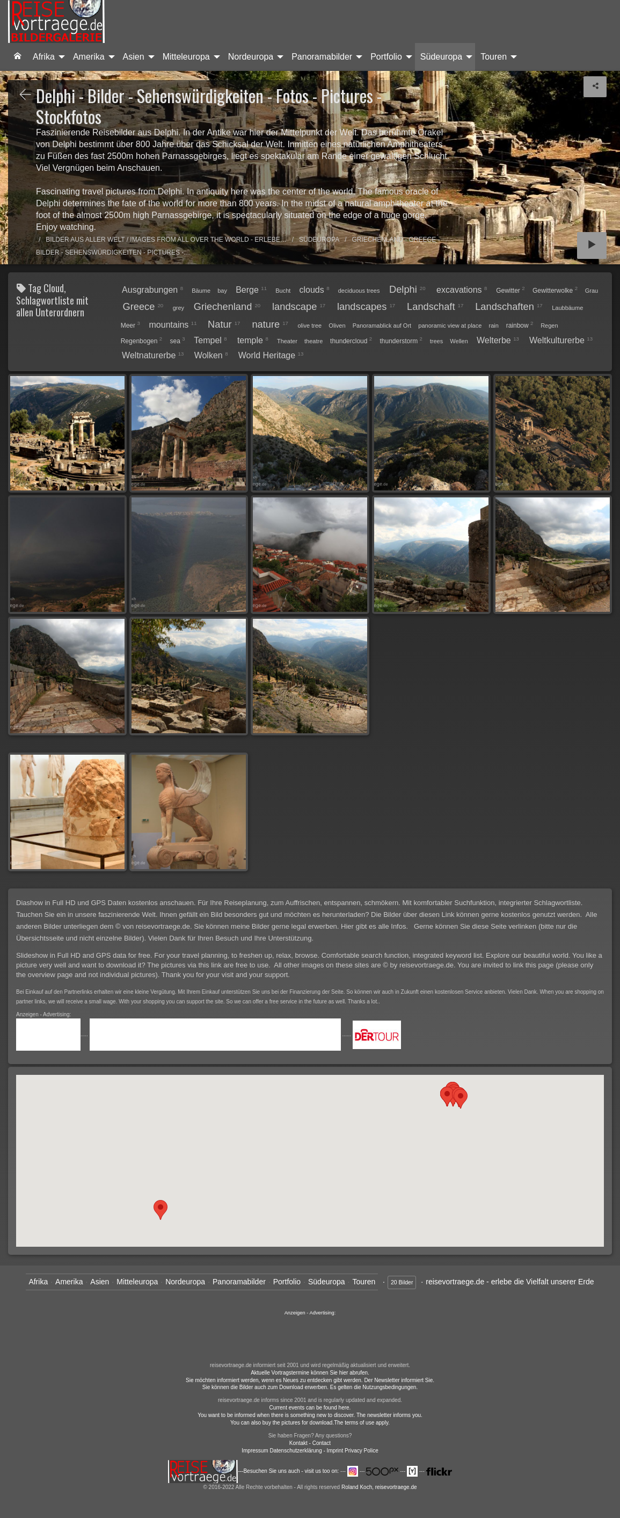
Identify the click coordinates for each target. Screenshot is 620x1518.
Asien (133, 56)
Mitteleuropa (186, 56)
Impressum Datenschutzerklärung (282, 1451)
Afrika (44, 56)
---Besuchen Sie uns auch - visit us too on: (254, 1471)
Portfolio (386, 56)
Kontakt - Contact (310, 1443)
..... (53, 1034)
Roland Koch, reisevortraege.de (379, 1487)
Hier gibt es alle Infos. (375, 926)
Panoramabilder (321, 56)
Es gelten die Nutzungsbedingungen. (374, 1387)
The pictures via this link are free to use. (209, 965)
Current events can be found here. (310, 1408)
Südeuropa (441, 56)
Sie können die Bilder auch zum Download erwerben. (266, 1387)
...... (310, 1338)
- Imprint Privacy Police (351, 1451)
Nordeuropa (251, 56)
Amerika (89, 56)
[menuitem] (17, 57)
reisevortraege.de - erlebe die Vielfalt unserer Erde (510, 1281)
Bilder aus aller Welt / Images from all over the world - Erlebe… (166, 239)
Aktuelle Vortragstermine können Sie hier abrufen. (310, 1373)
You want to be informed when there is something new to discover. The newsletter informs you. (310, 1415)
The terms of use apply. (362, 1423)
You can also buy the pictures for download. (282, 1423)
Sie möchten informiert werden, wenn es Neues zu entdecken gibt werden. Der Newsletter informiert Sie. (310, 1380)
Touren (493, 56)
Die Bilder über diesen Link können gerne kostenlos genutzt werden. (477, 914)
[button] (461, 1099)
